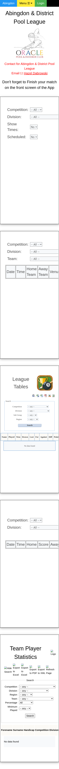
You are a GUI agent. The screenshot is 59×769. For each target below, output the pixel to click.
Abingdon (8, 3)
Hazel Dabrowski (36, 73)
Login (40, 3)
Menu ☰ (26, 3)
